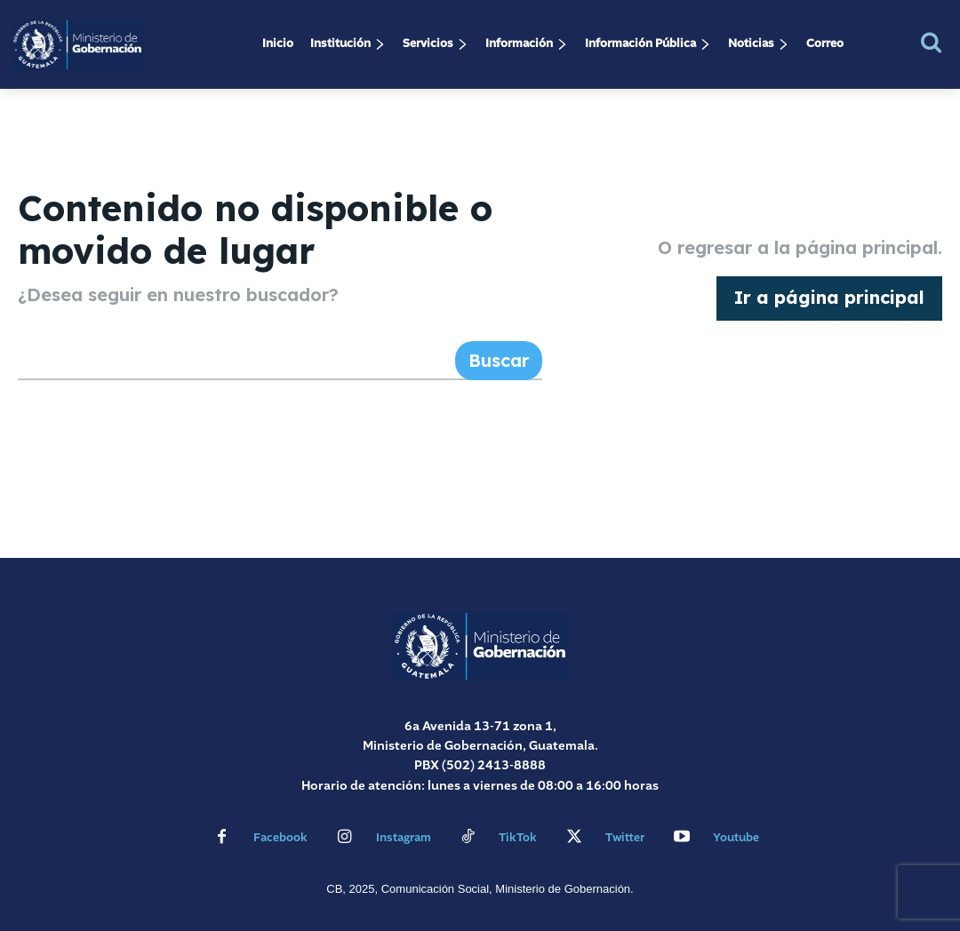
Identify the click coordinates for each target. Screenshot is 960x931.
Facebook (280, 838)
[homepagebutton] (829, 298)
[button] (931, 42)
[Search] (498, 360)
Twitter (624, 838)
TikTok (518, 838)
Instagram (403, 838)
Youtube (736, 838)
